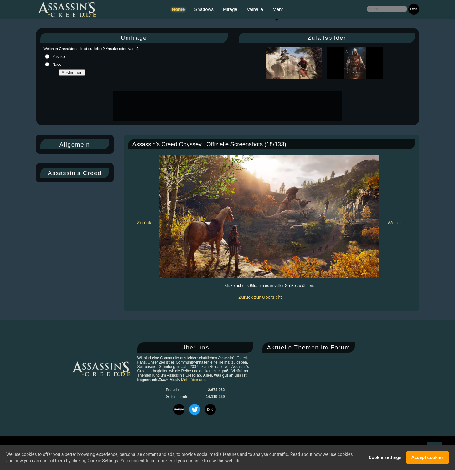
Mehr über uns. (193, 380)
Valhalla (255, 9)
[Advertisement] (227, 106)
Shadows (204, 9)
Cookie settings (385, 457)
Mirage (230, 9)
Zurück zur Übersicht (260, 297)
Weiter (394, 222)
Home (178, 9)
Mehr (277, 9)
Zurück (144, 222)
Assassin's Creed (75, 173)
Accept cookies (427, 457)
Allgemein (74, 144)
